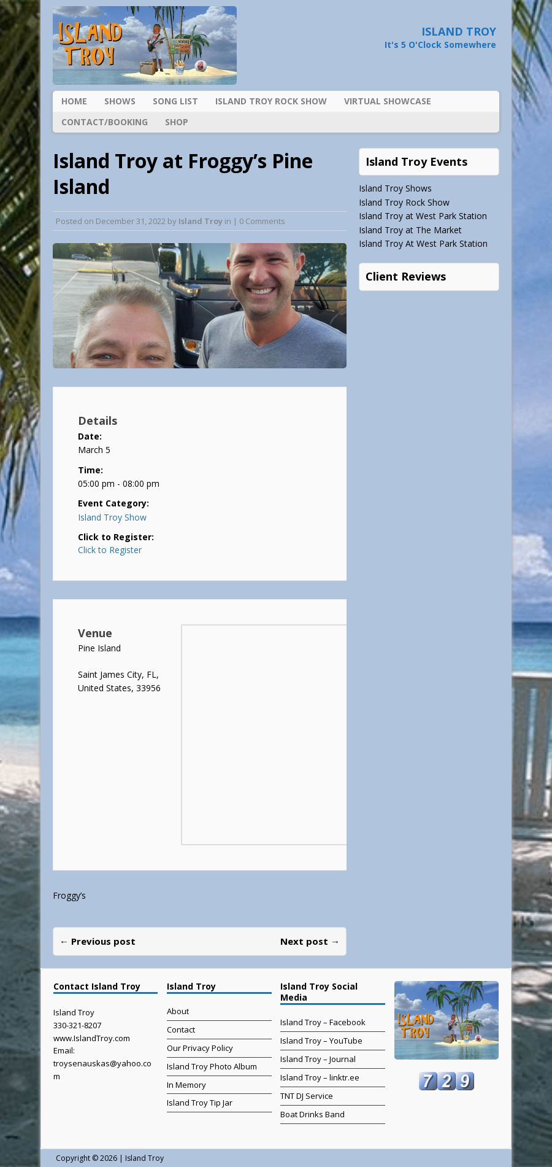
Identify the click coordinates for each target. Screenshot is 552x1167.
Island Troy (200, 221)
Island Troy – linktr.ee (319, 1077)
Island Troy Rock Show (271, 101)
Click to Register (110, 550)
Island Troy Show (112, 517)
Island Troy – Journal (318, 1058)
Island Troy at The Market (410, 230)
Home (74, 101)
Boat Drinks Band (312, 1114)
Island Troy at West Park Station (423, 216)
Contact (181, 1029)
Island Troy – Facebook (323, 1022)
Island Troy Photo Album (212, 1066)
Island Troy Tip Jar (199, 1102)
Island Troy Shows (395, 188)
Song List (175, 101)
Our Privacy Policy (200, 1047)
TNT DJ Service (306, 1095)
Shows (120, 101)
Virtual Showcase (387, 101)
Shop (176, 122)
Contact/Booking (104, 122)
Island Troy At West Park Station (423, 243)
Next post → (310, 941)
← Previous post (97, 941)
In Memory (186, 1084)
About (178, 1011)
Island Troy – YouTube (321, 1040)
